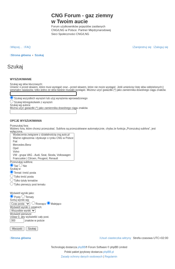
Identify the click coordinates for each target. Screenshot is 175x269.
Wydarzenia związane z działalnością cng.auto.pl (42, 135)
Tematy (27, 197)
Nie (23, 166)
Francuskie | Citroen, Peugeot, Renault (42, 158)
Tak (14, 166)
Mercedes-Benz (42, 145)
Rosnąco (39, 203)
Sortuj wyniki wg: (19, 199)
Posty (15, 197)
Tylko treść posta (22, 176)
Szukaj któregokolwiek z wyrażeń (31, 102)
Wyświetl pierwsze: (21, 214)
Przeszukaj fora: (19, 125)
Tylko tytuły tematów (24, 180)
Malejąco (54, 203)
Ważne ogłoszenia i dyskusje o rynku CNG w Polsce (42, 138)
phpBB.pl (108, 251)
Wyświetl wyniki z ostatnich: (26, 207)
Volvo (42, 152)
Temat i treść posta (23, 172)
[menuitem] (27, 47)
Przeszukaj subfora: (21, 162)
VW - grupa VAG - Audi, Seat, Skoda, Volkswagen (42, 155)
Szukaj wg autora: (20, 105)
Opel (42, 148)
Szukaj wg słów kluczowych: (26, 84)
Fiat (42, 141)
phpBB (82, 247)
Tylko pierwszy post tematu (28, 184)
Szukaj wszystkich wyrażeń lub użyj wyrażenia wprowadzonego (48, 98)
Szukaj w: (15, 168)
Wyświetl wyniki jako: (22, 193)
